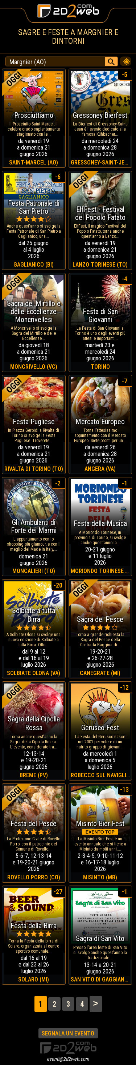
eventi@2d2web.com (68, 1059)
